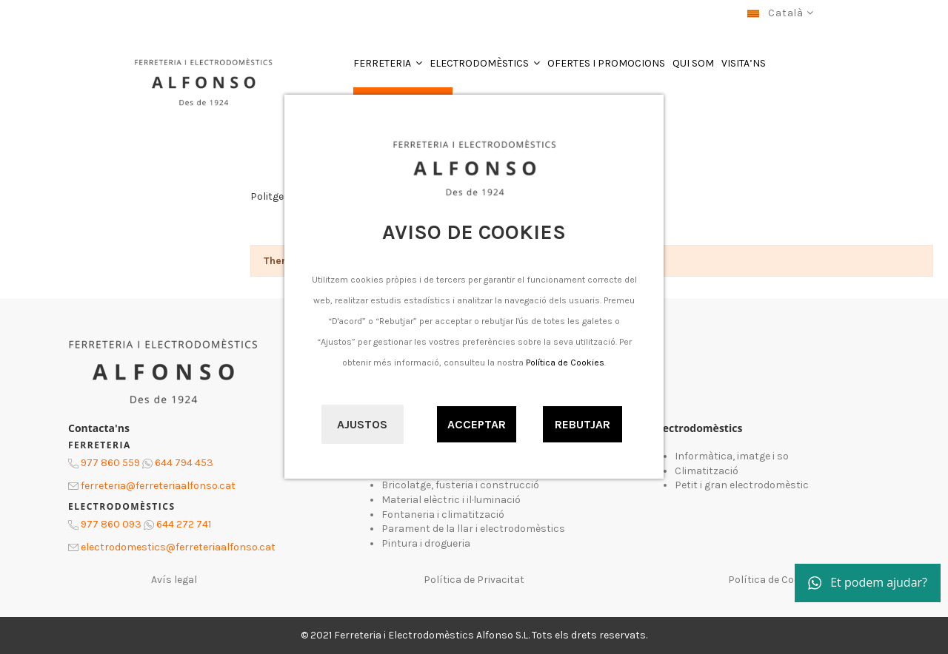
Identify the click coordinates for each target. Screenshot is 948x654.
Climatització (706, 471)
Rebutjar (582, 424)
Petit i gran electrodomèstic (742, 485)
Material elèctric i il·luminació (451, 499)
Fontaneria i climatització (442, 514)
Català (780, 13)
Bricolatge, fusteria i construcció (460, 485)
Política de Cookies (565, 362)
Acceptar (476, 424)
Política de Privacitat (474, 579)
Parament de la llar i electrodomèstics (473, 528)
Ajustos (362, 424)
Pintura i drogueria (425, 543)
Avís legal (174, 579)
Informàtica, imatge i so (732, 456)
